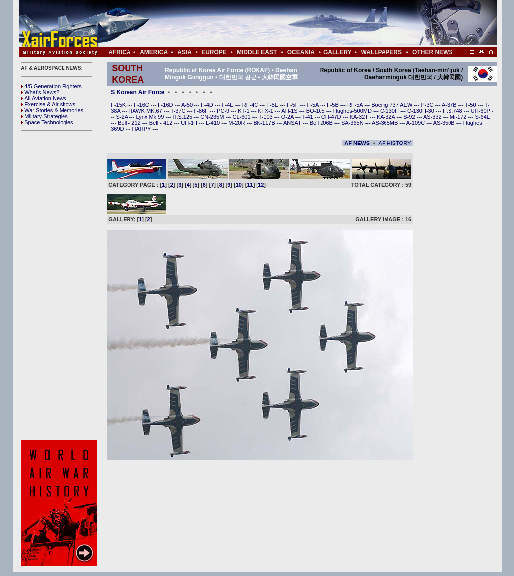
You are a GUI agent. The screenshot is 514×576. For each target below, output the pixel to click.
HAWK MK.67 (146, 111)
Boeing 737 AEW (392, 105)
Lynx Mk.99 (151, 117)
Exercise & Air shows (48, 104)
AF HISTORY (395, 143)
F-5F (293, 105)
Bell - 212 (130, 123)
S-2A (122, 117)
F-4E (228, 105)
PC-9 (224, 111)
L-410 (213, 123)
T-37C (179, 111)
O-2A (288, 117)
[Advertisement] (287, 24)
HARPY (142, 129)
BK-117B (264, 123)
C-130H (390, 111)
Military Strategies (44, 116)
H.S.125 (182, 117)
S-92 (409, 117)
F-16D (166, 105)
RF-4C (250, 105)
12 (261, 185)
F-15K (119, 105)
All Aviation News (43, 98)
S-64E (483, 117)
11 (250, 185)
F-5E (273, 105)
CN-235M (212, 117)
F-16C (142, 105)
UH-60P (481, 111)
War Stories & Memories (52, 110)
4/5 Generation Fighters (52, 86)
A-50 (187, 105)
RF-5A (355, 105)
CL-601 (242, 117)
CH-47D (332, 117)
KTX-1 (266, 111)
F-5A (313, 105)
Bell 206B (322, 123)
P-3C (428, 105)
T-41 (308, 117)
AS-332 (433, 117)
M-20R (237, 123)
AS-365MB (385, 123)
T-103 (266, 117)
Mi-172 (459, 117)
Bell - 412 (161, 123)
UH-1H (190, 123)
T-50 (471, 105)
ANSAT (293, 123)
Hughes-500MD (353, 111)
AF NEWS (357, 143)
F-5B (333, 105)
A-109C (416, 123)
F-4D (208, 105)
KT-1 (244, 111)
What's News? (40, 92)
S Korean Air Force (137, 92)
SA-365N (353, 123)
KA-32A (386, 117)
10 (239, 185)
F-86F (202, 111)
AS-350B (444, 123)
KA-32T (360, 117)
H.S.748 (453, 111)
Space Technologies (47, 122)
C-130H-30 (421, 111)
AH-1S (290, 111)
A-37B (450, 105)
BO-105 (316, 111)
